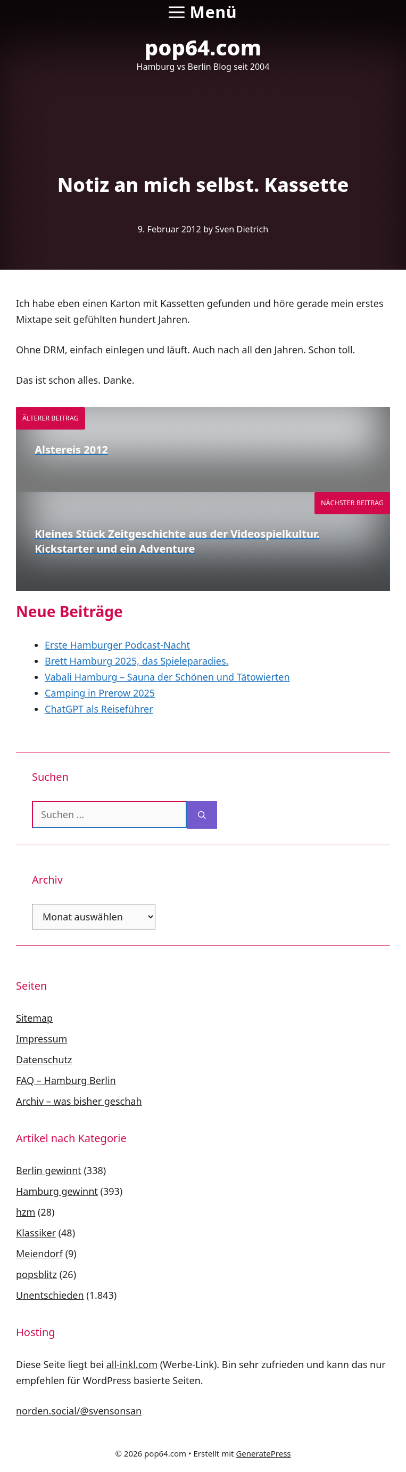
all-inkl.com (132, 1364)
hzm (25, 1212)
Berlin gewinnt (48, 1170)
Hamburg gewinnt (57, 1191)
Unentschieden (50, 1295)
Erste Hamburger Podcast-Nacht (117, 644)
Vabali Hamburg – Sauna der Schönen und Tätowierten (167, 676)
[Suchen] (202, 815)
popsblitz (36, 1274)
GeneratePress (263, 1453)
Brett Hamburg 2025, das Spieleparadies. (136, 660)
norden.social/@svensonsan (79, 1410)
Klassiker (36, 1232)
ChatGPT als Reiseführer (99, 708)
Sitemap (34, 1018)
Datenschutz (44, 1059)
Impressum (41, 1038)
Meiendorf (39, 1253)
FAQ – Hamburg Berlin (66, 1080)
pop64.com (203, 47)
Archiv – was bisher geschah (79, 1101)
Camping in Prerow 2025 (100, 692)
